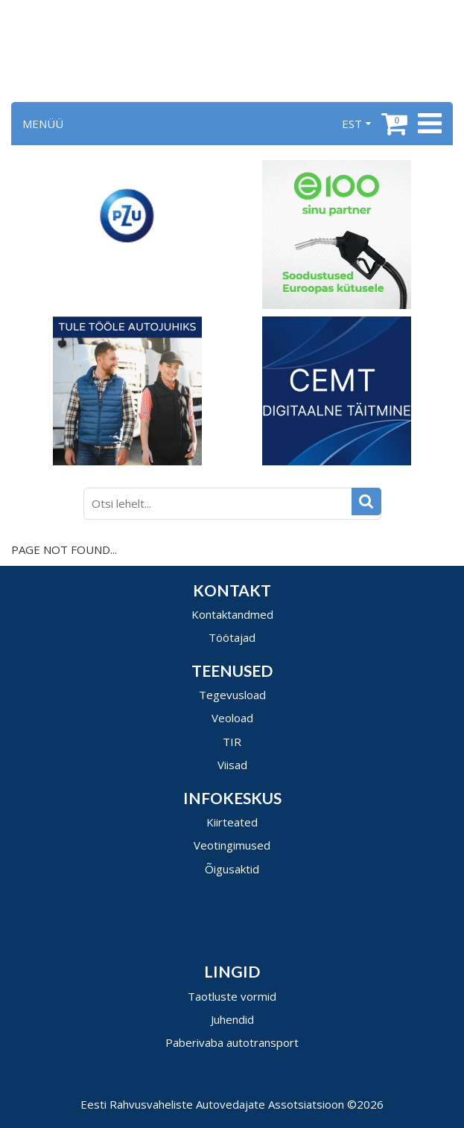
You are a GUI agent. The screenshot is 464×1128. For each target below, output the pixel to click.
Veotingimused (232, 845)
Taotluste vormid (232, 996)
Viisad (232, 764)
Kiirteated (232, 822)
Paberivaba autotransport (232, 1042)
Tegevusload (232, 694)
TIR (232, 741)
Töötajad (232, 637)
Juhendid (232, 1019)
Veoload (232, 717)
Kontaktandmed (232, 614)
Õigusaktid (232, 868)
